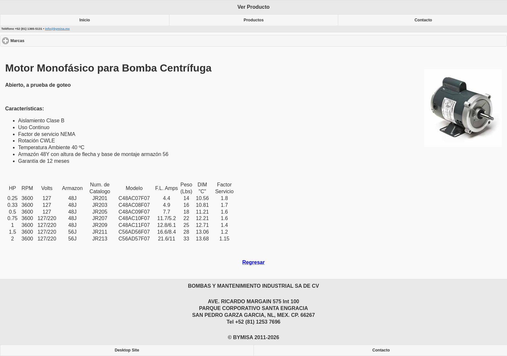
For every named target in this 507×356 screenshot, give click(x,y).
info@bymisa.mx (57, 28)
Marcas (40, 40)
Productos (254, 20)
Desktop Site (127, 350)
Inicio (85, 20)
